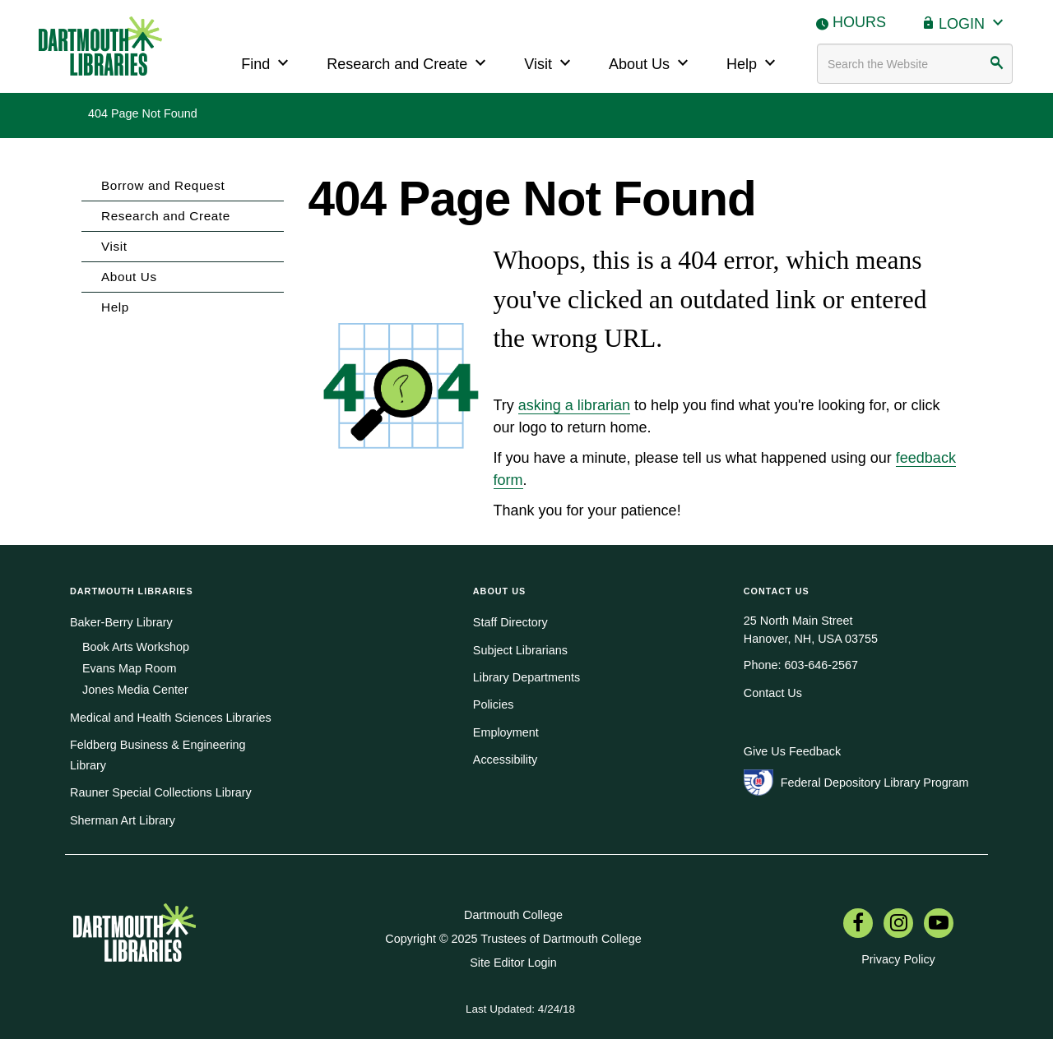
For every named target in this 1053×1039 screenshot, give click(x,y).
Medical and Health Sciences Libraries (170, 717)
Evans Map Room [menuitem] (129, 668)
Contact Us (773, 693)
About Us (651, 62)
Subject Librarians (520, 650)
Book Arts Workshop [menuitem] (135, 646)
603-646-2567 (821, 665)
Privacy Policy (898, 959)
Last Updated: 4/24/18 (520, 1009)
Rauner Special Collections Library (161, 792)
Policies (493, 704)
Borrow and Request (163, 185)
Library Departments (526, 677)
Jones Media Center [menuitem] (135, 689)
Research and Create (408, 62)
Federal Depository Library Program (875, 782)
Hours (859, 22)
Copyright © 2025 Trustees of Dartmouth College (513, 938)
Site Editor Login (513, 962)
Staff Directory (510, 622)
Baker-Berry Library (121, 622)
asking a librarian (574, 405)
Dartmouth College (513, 914)
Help (753, 62)
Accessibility (505, 759)
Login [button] (973, 22)
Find (267, 62)
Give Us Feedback (792, 751)
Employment (506, 732)
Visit (549, 62)
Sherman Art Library (122, 820)
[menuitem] (858, 924)
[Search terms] (915, 64)
